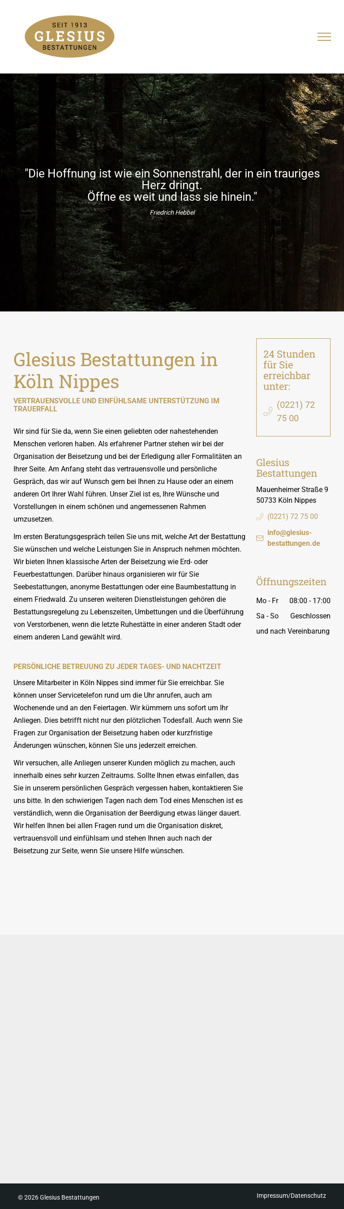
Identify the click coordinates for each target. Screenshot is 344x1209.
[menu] (324, 36)
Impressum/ (274, 1195)
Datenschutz (308, 1195)
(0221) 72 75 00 (292, 516)
